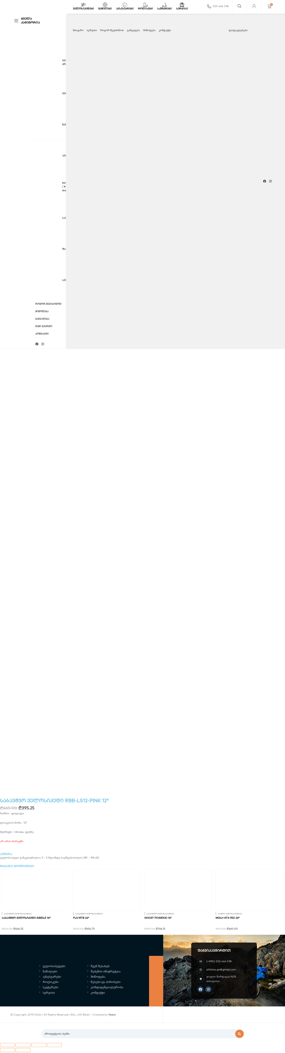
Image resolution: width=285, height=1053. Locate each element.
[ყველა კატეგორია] (16, 21)
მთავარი (78, 30)
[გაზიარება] (38, 1046)
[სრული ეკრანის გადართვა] (23, 1046)
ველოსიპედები (83, 8)
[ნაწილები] (105, 4)
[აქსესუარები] (125, 4)
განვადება (133, 30)
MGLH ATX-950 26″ (228, 918)
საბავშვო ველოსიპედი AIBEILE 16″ (26, 918)
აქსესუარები (125, 8)
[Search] (239, 1035)
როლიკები (145, 8)
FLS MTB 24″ (81, 918)
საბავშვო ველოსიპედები (18, 915)
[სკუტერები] (164, 4)
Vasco (112, 1015)
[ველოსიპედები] (83, 4)
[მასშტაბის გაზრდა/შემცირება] (7, 1046)
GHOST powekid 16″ (158, 918)
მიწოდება (149, 30)
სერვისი (182, 8)
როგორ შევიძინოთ (112, 30)
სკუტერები (164, 8)
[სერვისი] (182, 4)
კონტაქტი (165, 30)
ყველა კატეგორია (30, 20)
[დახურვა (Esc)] (54, 1046)
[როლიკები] (145, 4)
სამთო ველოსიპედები (230, 915)
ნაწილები (105, 8)
